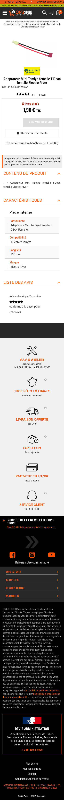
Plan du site (32, 763)
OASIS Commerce (38, 796)
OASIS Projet (23, 796)
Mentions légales (32, 768)
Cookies (32, 773)
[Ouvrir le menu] (5, 12)
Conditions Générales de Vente (32, 779)
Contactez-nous (32, 749)
